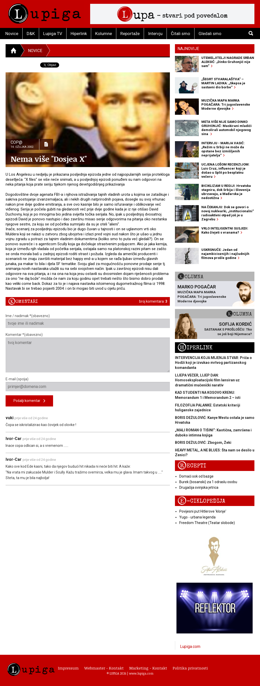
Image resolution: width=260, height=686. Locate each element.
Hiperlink (79, 33)
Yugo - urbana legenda (197, 517)
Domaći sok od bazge (196, 476)
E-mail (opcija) (88, 384)
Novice (11, 33)
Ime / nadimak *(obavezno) (88, 321)
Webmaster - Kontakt (104, 668)
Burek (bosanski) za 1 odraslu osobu (208, 482)
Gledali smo (210, 33)
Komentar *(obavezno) (88, 352)
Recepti (191, 465)
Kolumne (103, 33)
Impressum (68, 668)
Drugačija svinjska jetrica (198, 487)
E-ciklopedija (201, 501)
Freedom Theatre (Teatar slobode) (207, 523)
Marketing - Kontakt (148, 668)
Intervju (155, 33)
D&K (31, 33)
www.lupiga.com (141, 673)
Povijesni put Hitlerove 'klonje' (202, 511)
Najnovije (188, 48)
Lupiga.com (190, 646)
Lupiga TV (52, 33)
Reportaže (130, 33)
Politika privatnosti (190, 668)
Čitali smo (180, 33)
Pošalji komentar (29, 401)
